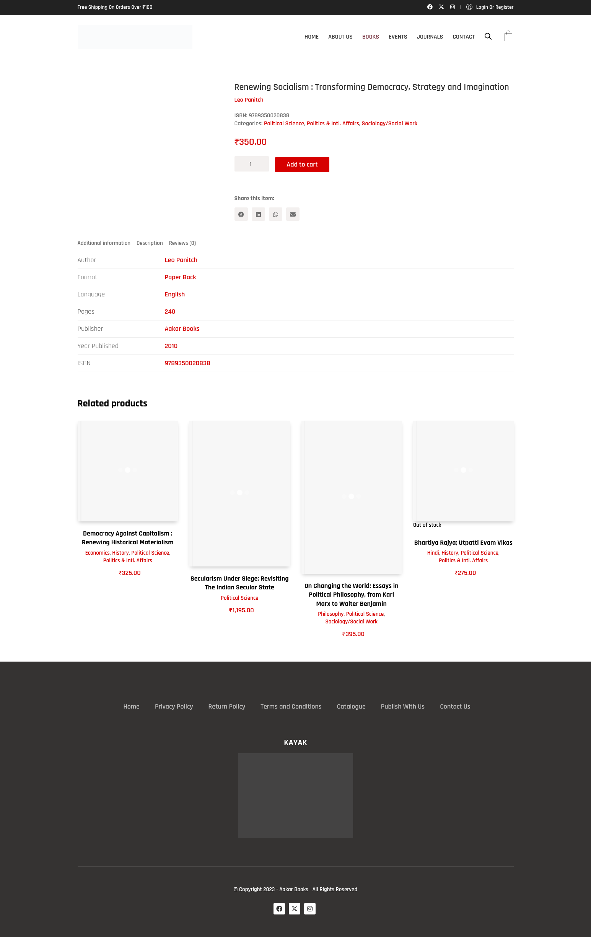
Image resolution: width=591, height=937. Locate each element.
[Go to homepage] (135, 37)
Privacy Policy (174, 706)
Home (132, 706)
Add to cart (303, 163)
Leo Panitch (181, 260)
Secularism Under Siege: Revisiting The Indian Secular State (239, 582)
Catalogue (351, 706)
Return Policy (227, 706)
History (120, 552)
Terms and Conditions (290, 706)
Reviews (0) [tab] (182, 242)
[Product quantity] (251, 164)
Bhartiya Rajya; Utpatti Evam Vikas (463, 542)
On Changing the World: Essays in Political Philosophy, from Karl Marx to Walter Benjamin (351, 594)
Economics (97, 552)
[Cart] (508, 37)
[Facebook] (241, 213)
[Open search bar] (488, 36)
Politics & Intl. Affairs (333, 124)
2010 (171, 345)
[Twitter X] (294, 908)
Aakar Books (182, 328)
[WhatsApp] (275, 213)
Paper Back (180, 277)
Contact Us (455, 706)
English (175, 294)
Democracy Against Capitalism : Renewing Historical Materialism (128, 537)
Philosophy (331, 614)
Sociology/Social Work (389, 124)
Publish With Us (403, 706)
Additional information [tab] (104, 242)
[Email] (293, 213)
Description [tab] (150, 242)
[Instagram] (310, 908)
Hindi (433, 552)
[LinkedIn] (258, 213)
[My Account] (490, 7)
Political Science (284, 124)
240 (170, 311)
